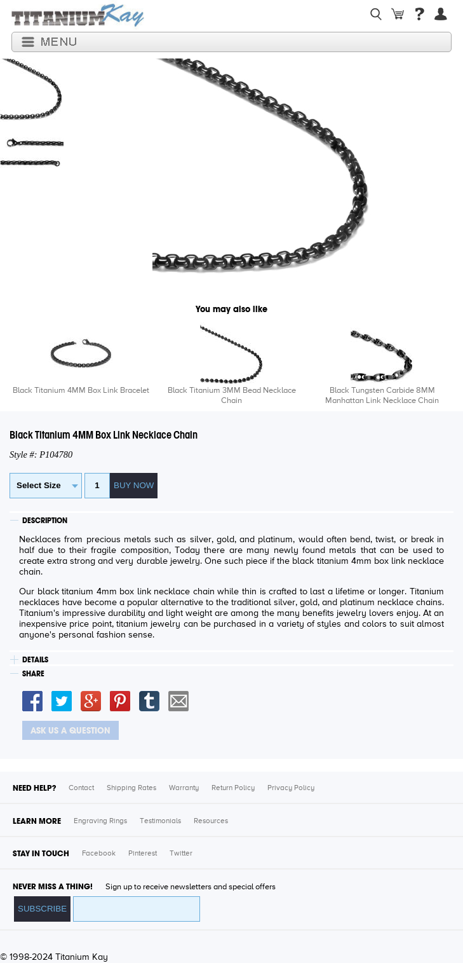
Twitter (181, 853)
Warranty (184, 788)
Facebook (99, 853)
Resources (211, 821)
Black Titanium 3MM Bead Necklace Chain (232, 395)
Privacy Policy (290, 788)
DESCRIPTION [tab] (44, 520)
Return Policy (233, 788)
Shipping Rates (131, 788)
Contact (81, 788)
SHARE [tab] (33, 673)
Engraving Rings (100, 821)
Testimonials (160, 821)
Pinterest (142, 853)
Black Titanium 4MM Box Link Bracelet (81, 390)
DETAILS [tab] (35, 659)
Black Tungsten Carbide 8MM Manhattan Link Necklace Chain (382, 395)
